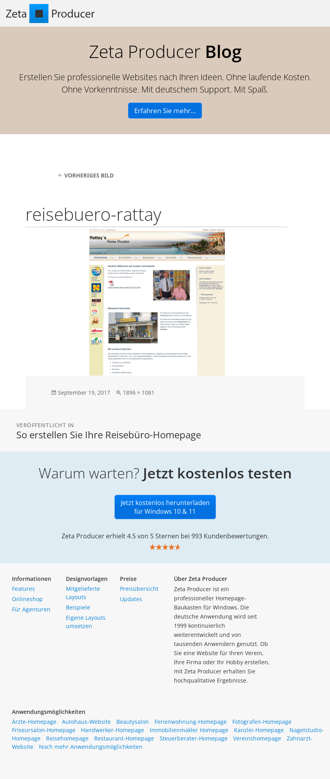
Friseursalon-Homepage (43, 730)
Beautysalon (132, 721)
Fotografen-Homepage (261, 721)
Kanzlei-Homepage (259, 730)
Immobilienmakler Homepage (189, 730)
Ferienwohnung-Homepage (190, 721)
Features (23, 588)
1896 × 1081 (138, 392)
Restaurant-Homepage (124, 738)
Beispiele (78, 607)
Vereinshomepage (257, 738)
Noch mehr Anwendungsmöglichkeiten (91, 746)
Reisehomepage (67, 738)
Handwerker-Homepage (112, 730)
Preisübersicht (139, 588)
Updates (131, 599)
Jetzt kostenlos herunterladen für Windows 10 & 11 (165, 507)
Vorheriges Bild (89, 175)
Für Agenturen (31, 609)
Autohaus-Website (86, 721)
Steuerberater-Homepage (194, 738)
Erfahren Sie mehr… (165, 110)
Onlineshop (27, 599)
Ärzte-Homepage (34, 721)
